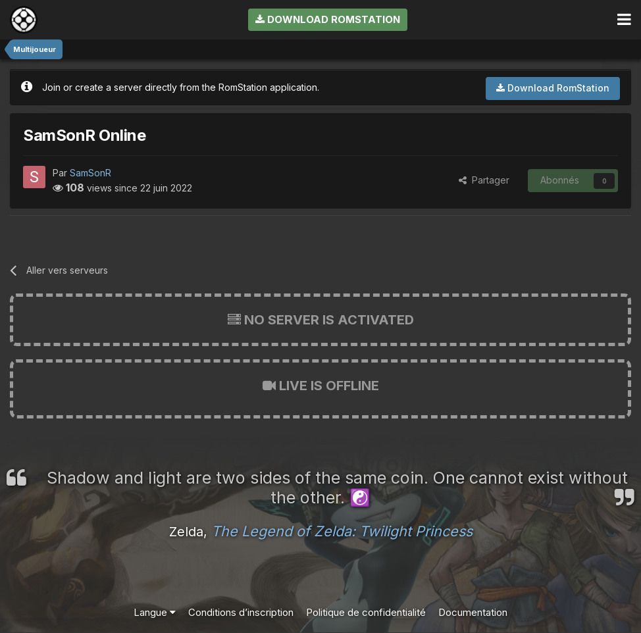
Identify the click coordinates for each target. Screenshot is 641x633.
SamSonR (90, 172)
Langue (155, 612)
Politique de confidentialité (366, 612)
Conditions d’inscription (241, 612)
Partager (484, 180)
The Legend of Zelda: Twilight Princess (342, 531)
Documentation (472, 612)
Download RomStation (327, 19)
